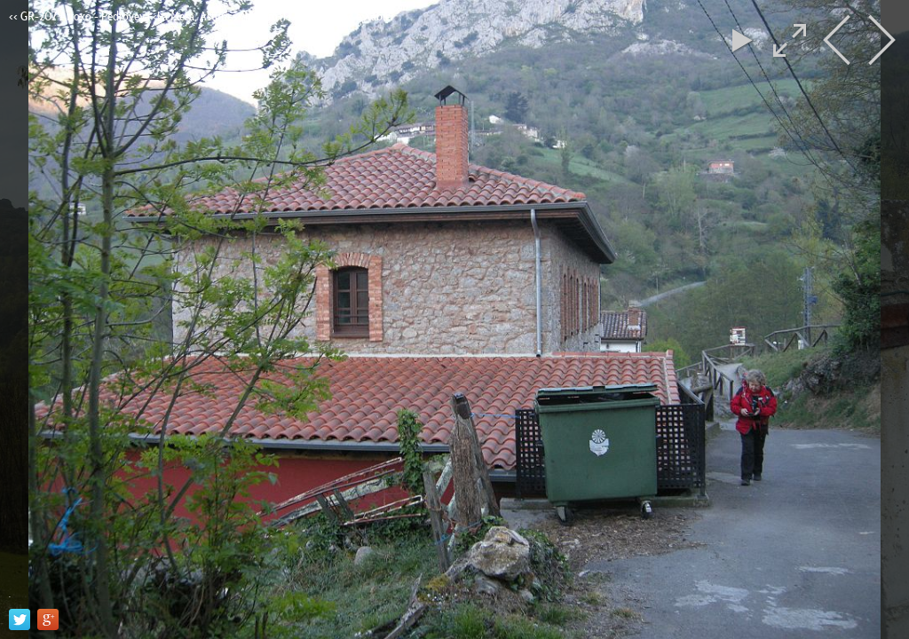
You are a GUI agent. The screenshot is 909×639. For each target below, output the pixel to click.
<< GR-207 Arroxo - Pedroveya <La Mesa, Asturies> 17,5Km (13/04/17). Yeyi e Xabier (201, 16)
